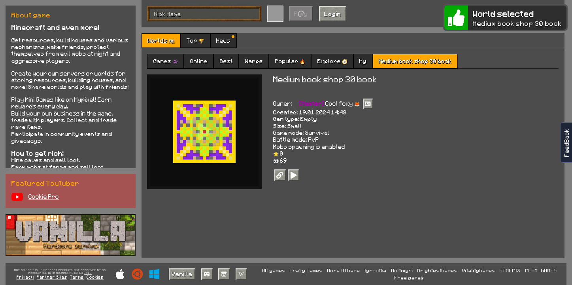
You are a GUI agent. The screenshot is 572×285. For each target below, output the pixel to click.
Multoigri (402, 270)
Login (332, 13)
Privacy (25, 276)
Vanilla (182, 273)
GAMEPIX (510, 270)
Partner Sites (52, 276)
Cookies (95, 276)
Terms (77, 276)
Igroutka (375, 270)
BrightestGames (437, 270)
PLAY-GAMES (541, 270)
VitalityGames (478, 270)
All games (273, 270)
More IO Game (343, 270)
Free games (409, 277)
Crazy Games (306, 270)
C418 (88, 273)
